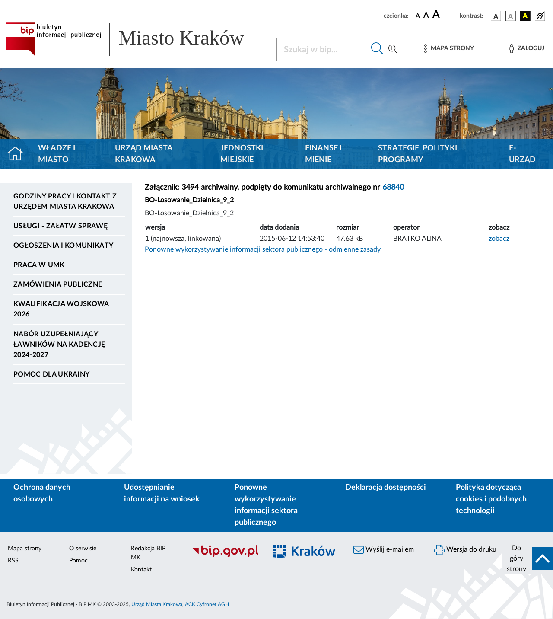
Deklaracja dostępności (385, 487)
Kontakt (141, 570)
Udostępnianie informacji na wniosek (162, 493)
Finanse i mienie (323, 154)
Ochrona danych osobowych (41, 493)
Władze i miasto (56, 154)
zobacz (499, 238)
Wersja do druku (465, 550)
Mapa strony (24, 549)
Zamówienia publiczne (57, 284)
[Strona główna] (18, 154)
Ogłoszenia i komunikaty (63, 245)
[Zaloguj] (526, 48)
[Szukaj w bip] (377, 49)
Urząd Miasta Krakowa (143, 154)
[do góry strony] (527, 558)
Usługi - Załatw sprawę (60, 226)
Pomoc (78, 561)
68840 (393, 187)
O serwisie (82, 549)
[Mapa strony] (449, 48)
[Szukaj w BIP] (322, 49)
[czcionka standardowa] (418, 15)
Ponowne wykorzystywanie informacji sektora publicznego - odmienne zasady (263, 249)
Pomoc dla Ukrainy (51, 374)
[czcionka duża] (445, 14)
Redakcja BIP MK (148, 553)
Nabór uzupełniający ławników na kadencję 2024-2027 (59, 344)
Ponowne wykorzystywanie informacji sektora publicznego (266, 505)
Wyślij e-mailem (383, 550)
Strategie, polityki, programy (418, 154)
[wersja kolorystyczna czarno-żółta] (525, 16)
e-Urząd (522, 154)
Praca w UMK (39, 265)
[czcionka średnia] (426, 16)
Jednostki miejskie (241, 154)
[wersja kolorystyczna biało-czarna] (510, 16)
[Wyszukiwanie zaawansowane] (392, 49)
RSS (13, 561)
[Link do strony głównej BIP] (136, 39)
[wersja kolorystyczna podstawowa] (495, 16)
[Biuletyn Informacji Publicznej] (225, 556)
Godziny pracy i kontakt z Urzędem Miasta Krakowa (65, 201)
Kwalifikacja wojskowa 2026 (61, 309)
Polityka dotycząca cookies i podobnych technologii (491, 499)
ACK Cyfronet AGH (207, 604)
